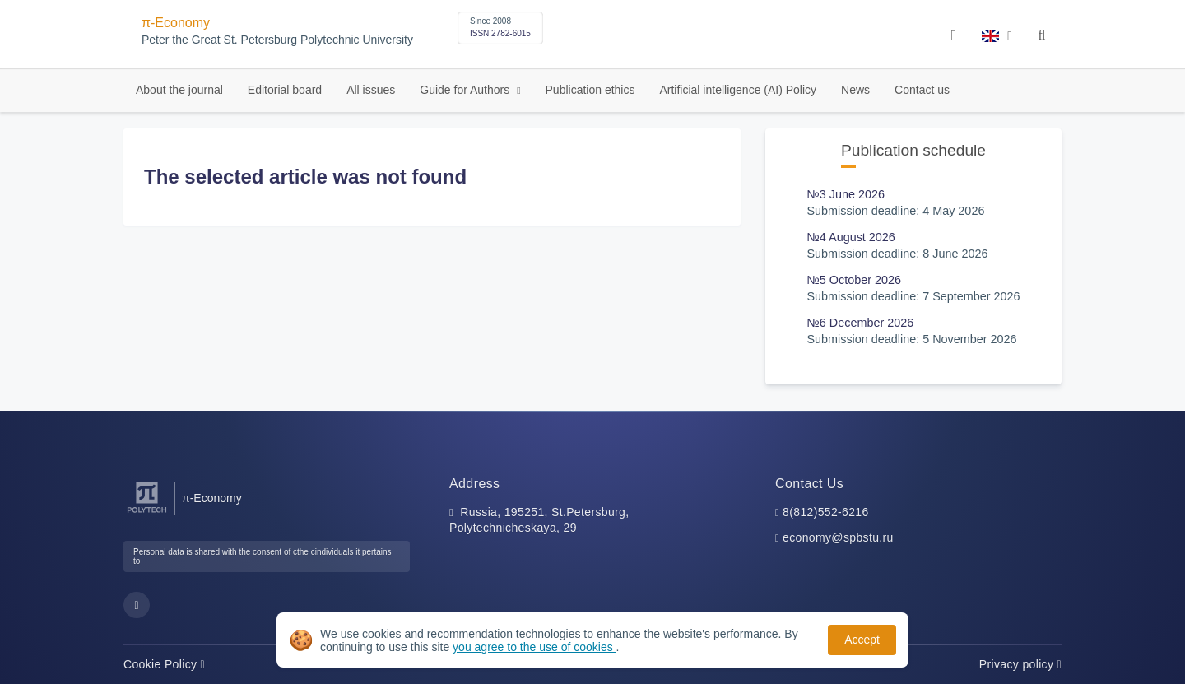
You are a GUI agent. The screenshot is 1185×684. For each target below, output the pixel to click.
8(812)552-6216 (826, 512)
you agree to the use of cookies (534, 647)
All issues (370, 89)
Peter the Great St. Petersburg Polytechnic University (277, 40)
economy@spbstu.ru (838, 537)
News (855, 89)
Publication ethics (590, 89)
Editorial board (285, 89)
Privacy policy (1020, 664)
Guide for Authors (466, 89)
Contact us (922, 89)
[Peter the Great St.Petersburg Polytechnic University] (146, 513)
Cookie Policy (164, 664)
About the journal (179, 89)
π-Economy (176, 23)
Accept (862, 639)
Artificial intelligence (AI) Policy (737, 89)
